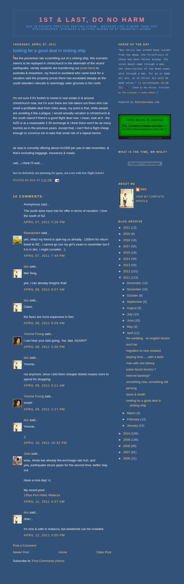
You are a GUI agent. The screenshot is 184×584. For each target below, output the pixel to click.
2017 (127, 246)
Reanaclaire (32, 233)
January (133, 425)
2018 (127, 240)
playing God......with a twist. (145, 357)
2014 (127, 259)
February (133, 419)
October (133, 295)
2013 (127, 265)
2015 (127, 252)
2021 (127, 227)
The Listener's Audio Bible (138, 92)
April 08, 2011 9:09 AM (44, 323)
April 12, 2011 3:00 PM (44, 535)
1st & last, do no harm (92, 19)
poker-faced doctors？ (141, 369)
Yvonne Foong (34, 334)
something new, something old (147, 382)
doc (26, 266)
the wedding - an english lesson (148, 338)
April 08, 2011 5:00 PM (44, 347)
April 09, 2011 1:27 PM (44, 409)
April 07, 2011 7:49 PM (44, 255)
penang (131, 388)
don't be (131, 344)
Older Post (104, 552)
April (130, 333)
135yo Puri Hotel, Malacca (42, 495)
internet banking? (138, 375)
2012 (127, 271)
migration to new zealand (143, 350)
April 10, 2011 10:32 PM (45, 443)
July (130, 314)
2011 (127, 277)
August (132, 308)
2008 (127, 446)
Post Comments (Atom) (48, 561)
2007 (127, 452)
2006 (127, 458)
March (132, 413)
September (135, 302)
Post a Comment (24, 545)
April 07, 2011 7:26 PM (44, 222)
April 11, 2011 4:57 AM (44, 501)
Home (63, 552)
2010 (127, 433)
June (131, 320)
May (130, 326)
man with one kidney (140, 363)
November (134, 289)
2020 (127, 234)
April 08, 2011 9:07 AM (44, 289)
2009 (127, 439)
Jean (27, 453)
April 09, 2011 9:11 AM (44, 385)
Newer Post (21, 552)
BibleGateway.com (147, 102)
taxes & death (135, 394)
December (134, 283)
